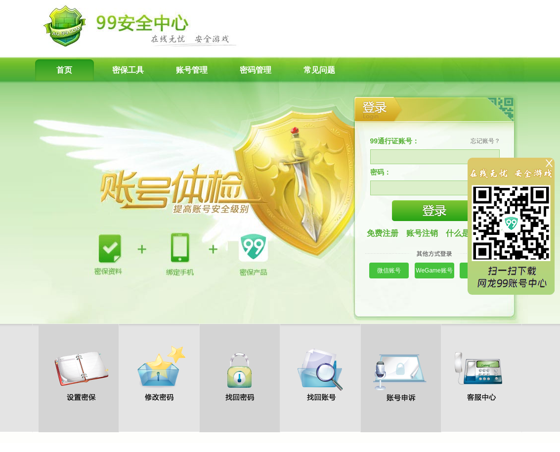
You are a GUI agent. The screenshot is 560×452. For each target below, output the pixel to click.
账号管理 (192, 70)
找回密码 (240, 373)
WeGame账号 (434, 270)
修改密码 (159, 373)
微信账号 (389, 270)
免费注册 (382, 233)
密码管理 (255, 70)
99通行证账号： (395, 141)
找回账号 (320, 373)
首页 (64, 70)
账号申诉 (401, 373)
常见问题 (319, 70)
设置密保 (79, 373)
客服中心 (481, 373)
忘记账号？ (485, 140)
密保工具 (128, 70)
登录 (435, 210)
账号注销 (422, 233)
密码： (380, 172)
